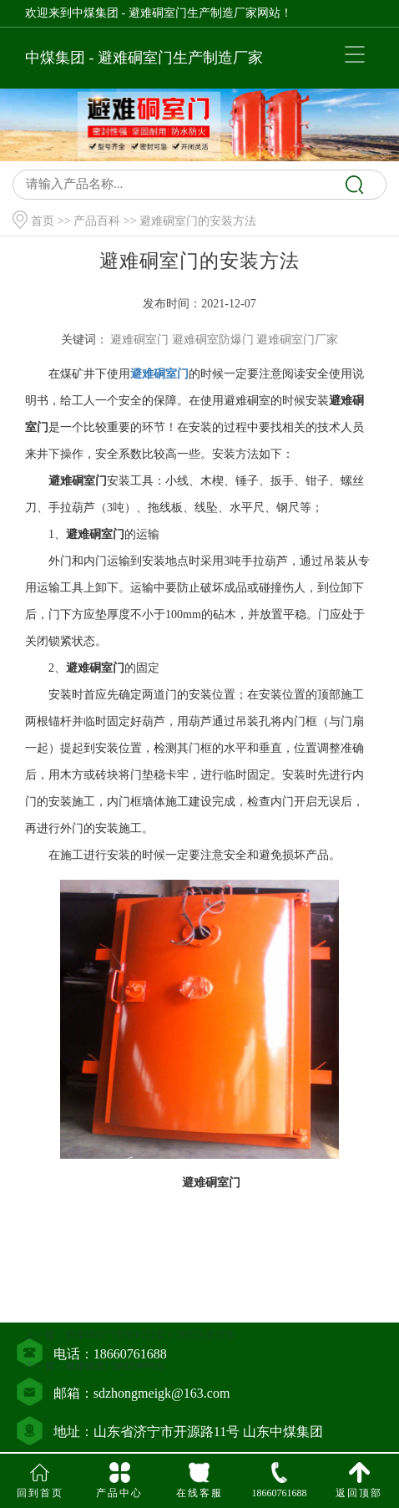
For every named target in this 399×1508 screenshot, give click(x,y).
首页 (42, 221)
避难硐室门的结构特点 (115, 1391)
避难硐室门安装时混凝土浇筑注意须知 (150, 1360)
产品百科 (96, 221)
